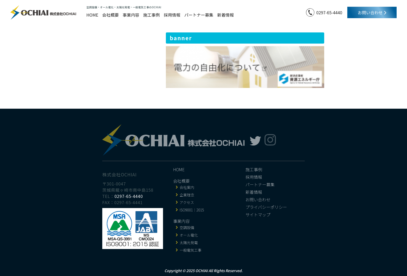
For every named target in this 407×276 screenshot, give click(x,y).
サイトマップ (258, 214)
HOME (92, 15)
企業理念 (187, 194)
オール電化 (189, 235)
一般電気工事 (190, 250)
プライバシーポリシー (266, 207)
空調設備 (187, 227)
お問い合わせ (372, 12)
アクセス (187, 202)
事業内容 (131, 15)
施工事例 (151, 15)
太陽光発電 (189, 242)
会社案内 (187, 187)
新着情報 (225, 15)
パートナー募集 (198, 15)
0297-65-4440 (329, 12)
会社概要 (110, 15)
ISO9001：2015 (192, 209)
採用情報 (172, 15)
